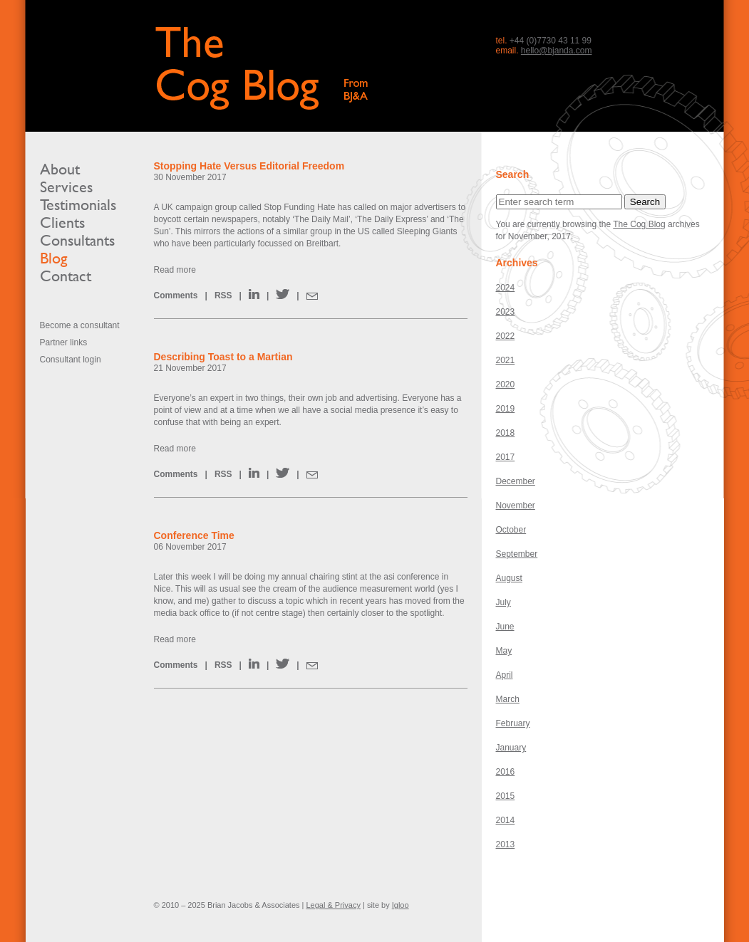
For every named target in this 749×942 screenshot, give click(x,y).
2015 (505, 796)
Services (66, 187)
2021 (505, 360)
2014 (505, 820)
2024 (505, 288)
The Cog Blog (639, 224)
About (60, 169)
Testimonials (78, 205)
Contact (65, 276)
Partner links (64, 342)
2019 (505, 409)
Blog (53, 258)
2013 (505, 844)
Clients (62, 222)
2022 (505, 336)
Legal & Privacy (333, 905)
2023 (505, 312)
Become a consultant (80, 325)
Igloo (400, 905)
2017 (505, 457)
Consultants (77, 240)
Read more (175, 270)
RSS (223, 295)
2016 (505, 772)
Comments (176, 295)
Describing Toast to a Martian (223, 356)
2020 (505, 384)
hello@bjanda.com (556, 51)
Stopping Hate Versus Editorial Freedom (249, 166)
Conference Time (194, 535)
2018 (505, 433)
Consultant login (70, 360)
